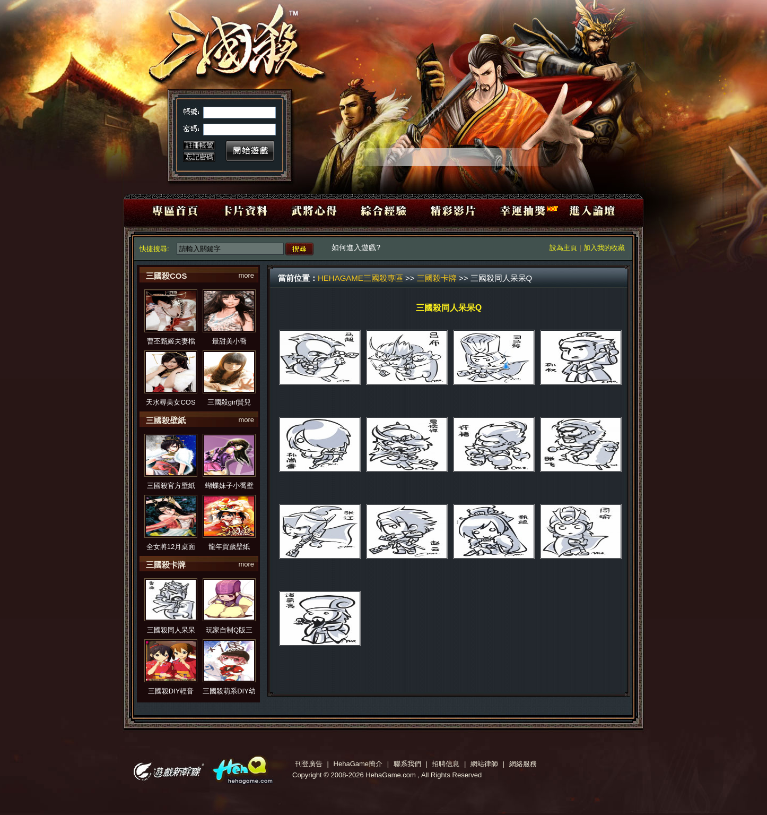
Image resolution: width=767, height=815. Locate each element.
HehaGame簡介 (358, 764)
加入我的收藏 (604, 248)
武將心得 (316, 209)
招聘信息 (445, 764)
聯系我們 (407, 764)
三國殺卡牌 (166, 564)
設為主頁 (563, 248)
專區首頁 (181, 209)
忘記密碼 (199, 157)
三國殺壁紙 (166, 420)
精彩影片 (450, 209)
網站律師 (484, 764)
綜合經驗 (383, 209)
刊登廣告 (309, 764)
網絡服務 (523, 764)
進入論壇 (585, 209)
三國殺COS (166, 275)
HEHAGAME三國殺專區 (360, 277)
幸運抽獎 (518, 209)
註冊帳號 (199, 145)
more (246, 275)
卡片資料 (248, 209)
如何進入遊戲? (357, 247)
